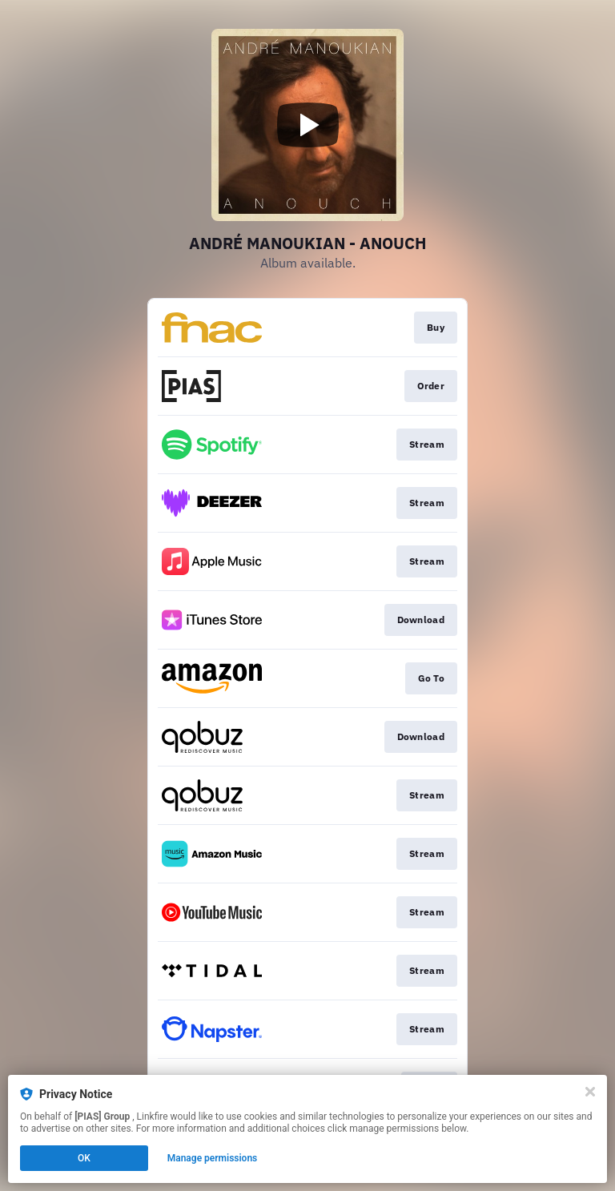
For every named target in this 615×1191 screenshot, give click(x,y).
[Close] (590, 1091)
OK (84, 1158)
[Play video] (307, 125)
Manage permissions (212, 1158)
